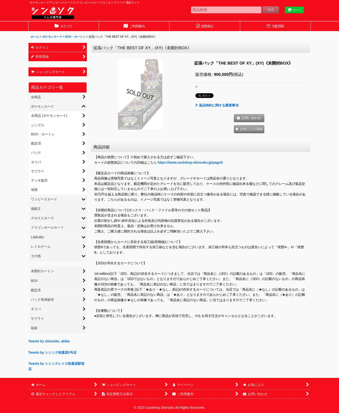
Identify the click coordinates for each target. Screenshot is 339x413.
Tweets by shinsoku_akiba (49, 341)
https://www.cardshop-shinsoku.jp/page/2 (190, 162)
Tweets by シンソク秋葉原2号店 (52, 352)
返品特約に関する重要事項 (216, 105)
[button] (249, 129)
